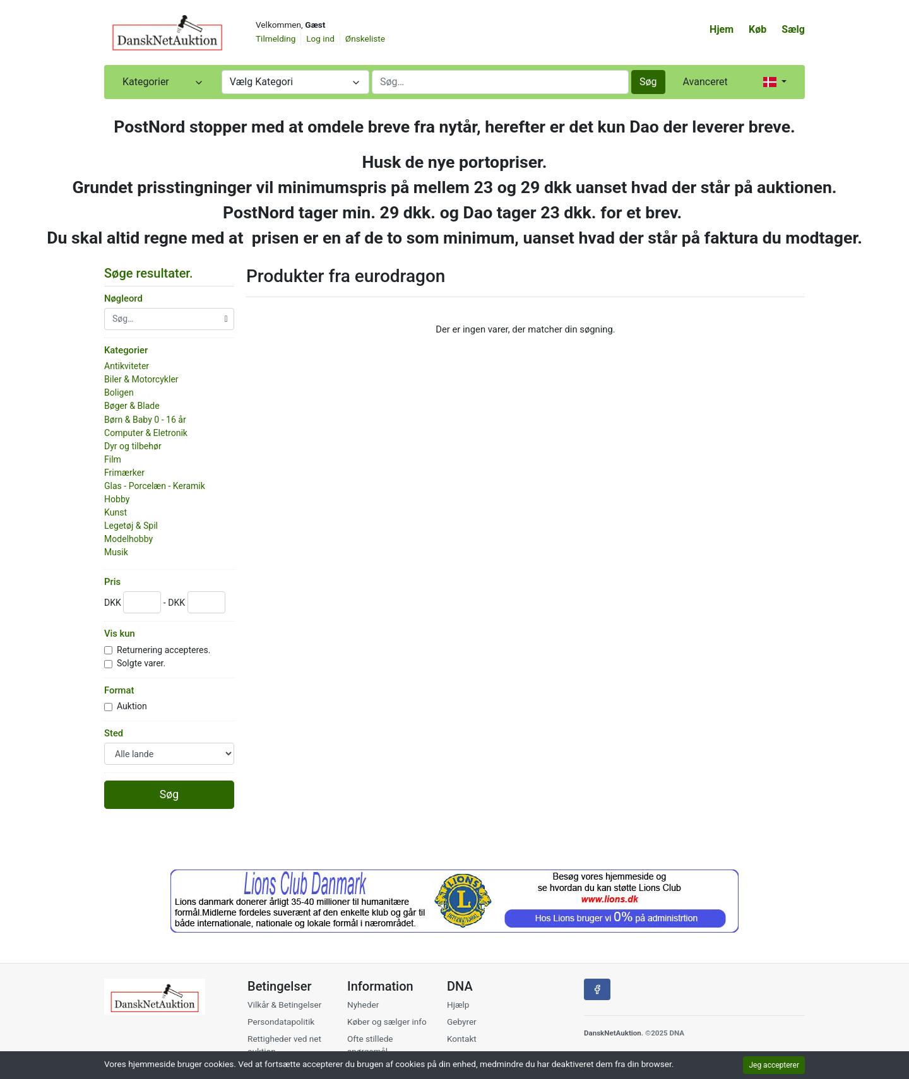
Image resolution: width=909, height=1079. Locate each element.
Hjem (722, 29)
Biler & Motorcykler (141, 379)
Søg (648, 82)
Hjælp (458, 1004)
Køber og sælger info (387, 1022)
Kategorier (126, 350)
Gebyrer (462, 1022)
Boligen (119, 392)
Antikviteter (126, 366)
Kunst (115, 512)
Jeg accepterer (774, 1065)
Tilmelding (275, 38)
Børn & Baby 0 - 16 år (145, 420)
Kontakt (462, 1039)
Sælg (793, 29)
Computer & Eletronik (145, 433)
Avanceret (705, 82)
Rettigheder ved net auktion (284, 1045)
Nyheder (363, 1004)
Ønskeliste (365, 38)
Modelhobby (128, 539)
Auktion (133, 706)
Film (112, 459)
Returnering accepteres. (165, 650)
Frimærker (124, 473)
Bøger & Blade (132, 406)
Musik (116, 552)
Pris (112, 581)
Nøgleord (123, 298)
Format (119, 690)
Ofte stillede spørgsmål (370, 1045)
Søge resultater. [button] (154, 273)
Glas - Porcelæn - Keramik (154, 486)
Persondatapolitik (280, 1022)
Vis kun (119, 633)
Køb (757, 29)
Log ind (320, 38)
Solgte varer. (142, 663)
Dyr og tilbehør (133, 446)
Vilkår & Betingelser (284, 1004)
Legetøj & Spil (131, 526)
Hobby (116, 499)
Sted (113, 733)
